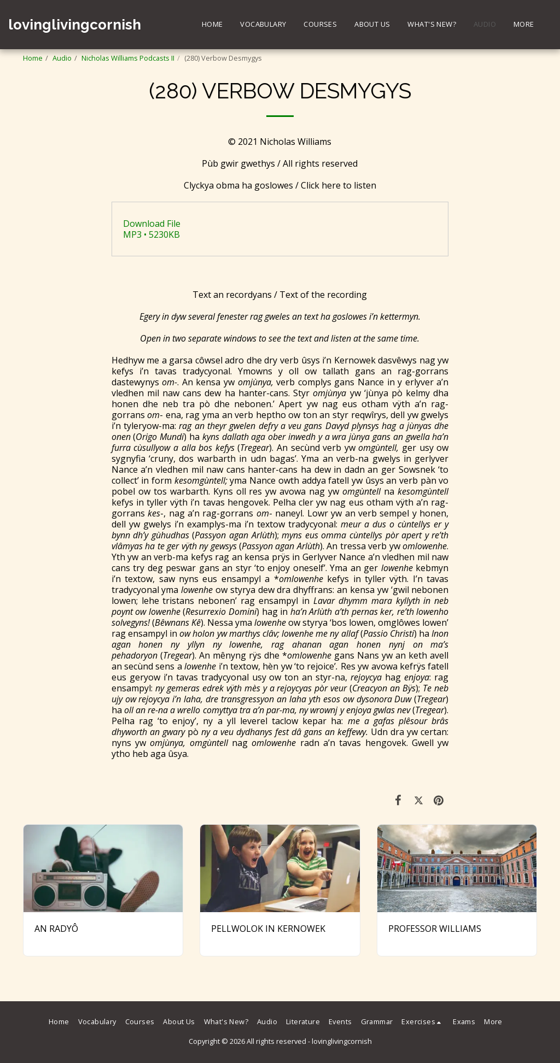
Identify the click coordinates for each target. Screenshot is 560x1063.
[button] (422, 1022)
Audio (62, 58)
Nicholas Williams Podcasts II (127, 58)
